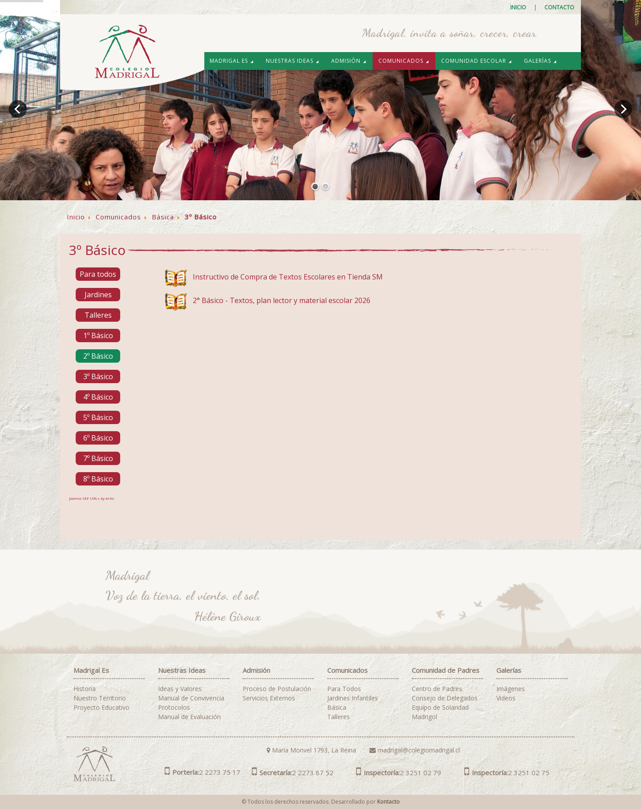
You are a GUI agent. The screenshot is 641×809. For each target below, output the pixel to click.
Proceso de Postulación (277, 689)
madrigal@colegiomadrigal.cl (414, 750)
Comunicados (404, 61)
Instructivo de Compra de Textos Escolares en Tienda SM (288, 277)
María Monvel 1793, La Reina (311, 750)
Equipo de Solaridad (440, 707)
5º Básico (98, 417)
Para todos (98, 274)
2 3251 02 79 (398, 772)
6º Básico (98, 438)
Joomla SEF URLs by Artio (91, 498)
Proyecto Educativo (101, 707)
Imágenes (510, 689)
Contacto (559, 7)
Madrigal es (232, 61)
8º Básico (98, 479)
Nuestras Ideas (293, 61)
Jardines (98, 294)
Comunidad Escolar (476, 61)
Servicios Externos (269, 698)
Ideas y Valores (180, 689)
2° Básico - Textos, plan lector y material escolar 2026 (281, 300)
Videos (505, 698)
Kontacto (388, 801)
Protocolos (174, 707)
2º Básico (98, 356)
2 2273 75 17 (202, 772)
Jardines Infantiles (352, 698)
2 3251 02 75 (506, 772)
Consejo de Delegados (445, 698)
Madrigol (424, 717)
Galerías (540, 61)
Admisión (349, 61)
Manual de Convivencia (191, 698)
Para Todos (344, 689)
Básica (336, 707)
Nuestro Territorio (99, 698)
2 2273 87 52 (292, 772)
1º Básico (98, 335)
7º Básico (98, 458)
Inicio (518, 7)
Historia (84, 689)
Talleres (98, 315)
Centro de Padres (437, 689)
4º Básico (98, 397)
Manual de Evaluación (189, 717)
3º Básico (98, 376)
